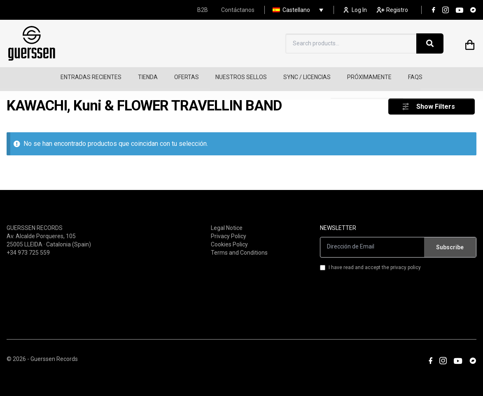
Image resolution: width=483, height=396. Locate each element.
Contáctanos (237, 10)
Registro (392, 10)
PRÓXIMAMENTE (369, 77)
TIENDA (148, 77)
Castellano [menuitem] (296, 10)
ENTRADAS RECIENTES (91, 77)
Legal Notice (227, 221)
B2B (202, 10)
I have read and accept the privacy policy (370, 260)
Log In (355, 10)
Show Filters (435, 100)
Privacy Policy (228, 229)
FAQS (415, 77)
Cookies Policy (229, 237)
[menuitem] (296, 9)
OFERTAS (186, 77)
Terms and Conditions (239, 245)
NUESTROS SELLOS (241, 77)
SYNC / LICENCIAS (307, 77)
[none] (296, 9)
